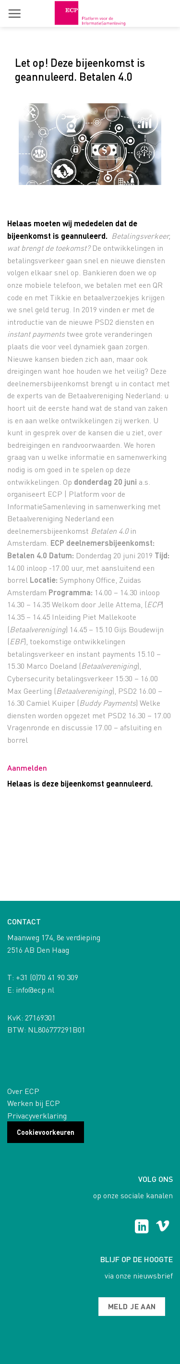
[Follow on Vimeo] (162, 1227)
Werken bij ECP (33, 1103)
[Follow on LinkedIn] (142, 1227)
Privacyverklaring (37, 1115)
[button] (14, 13)
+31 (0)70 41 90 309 (47, 977)
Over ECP (23, 1091)
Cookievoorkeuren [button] (45, 1132)
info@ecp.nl (35, 989)
